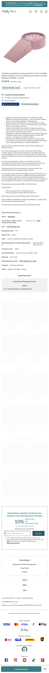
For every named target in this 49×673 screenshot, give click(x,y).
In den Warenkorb (21, 669)
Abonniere (38, 533)
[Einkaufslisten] (36, 11)
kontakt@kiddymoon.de (10, 602)
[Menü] (46, 11)
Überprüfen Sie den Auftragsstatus (24, 564)
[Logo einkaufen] (9, 11)
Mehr (38, 221)
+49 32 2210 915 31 (8, 598)
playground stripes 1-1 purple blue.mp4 (19, 289)
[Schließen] (45, 4)
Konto (24, 580)
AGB (8, 541)
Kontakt (24, 572)
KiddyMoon (11, 216)
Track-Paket (24, 568)
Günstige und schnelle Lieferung (15, 94)
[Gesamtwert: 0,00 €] (41, 11)
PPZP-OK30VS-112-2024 (27, 261)
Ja (20, 212)
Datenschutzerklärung (13, 543)
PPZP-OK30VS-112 (13, 227)
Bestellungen (24, 560)
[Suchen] (30, 11)
